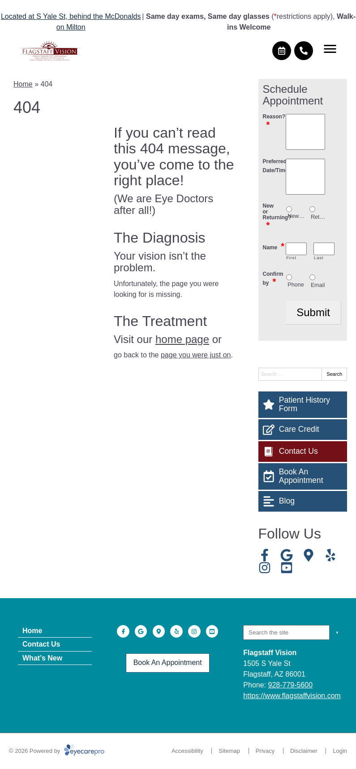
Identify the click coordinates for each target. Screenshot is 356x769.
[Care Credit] (302, 429)
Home (23, 84)
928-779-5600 (290, 685)
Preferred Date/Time (274, 166)
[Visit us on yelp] (330, 555)
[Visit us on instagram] (264, 567)
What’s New (42, 658)
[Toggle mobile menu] (330, 49)
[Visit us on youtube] (286, 567)
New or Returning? (274, 216)
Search (334, 374)
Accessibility (187, 750)
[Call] (303, 50)
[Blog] (302, 501)
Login (340, 750)
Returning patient (319, 217)
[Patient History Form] (302, 404)
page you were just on (196, 355)
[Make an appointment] (281, 50)
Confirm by (273, 278)
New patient (296, 216)
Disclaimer (303, 750)
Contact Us (41, 644)
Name (273, 246)
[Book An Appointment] (302, 476)
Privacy (265, 750)
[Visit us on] (308, 555)
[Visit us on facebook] (264, 555)
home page (182, 339)
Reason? (274, 121)
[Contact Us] (302, 451)
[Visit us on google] (286, 555)
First (291, 258)
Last (318, 258)
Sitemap (229, 750)
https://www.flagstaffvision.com (292, 695)
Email (318, 285)
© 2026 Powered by (56, 750)
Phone (295, 285)
